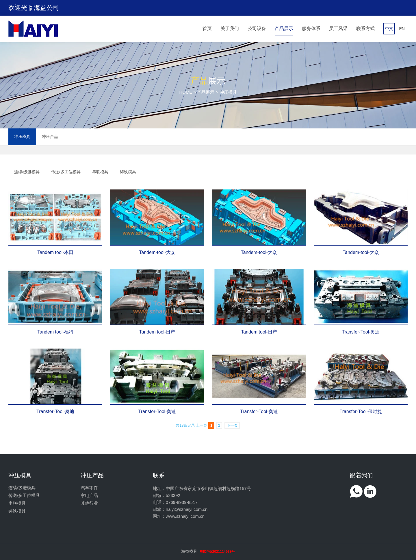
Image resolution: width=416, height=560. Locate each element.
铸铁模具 (128, 172)
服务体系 (311, 28)
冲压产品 (50, 136)
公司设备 (257, 28)
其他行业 (89, 503)
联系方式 (365, 28)
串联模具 (100, 172)
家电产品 (89, 495)
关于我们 (229, 28)
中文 (389, 28)
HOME (185, 92)
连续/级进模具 (27, 172)
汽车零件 (89, 487)
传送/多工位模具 (66, 172)
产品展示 (284, 28)
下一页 (232, 425)
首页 (207, 28)
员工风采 (338, 28)
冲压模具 (22, 136)
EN (401, 28)
